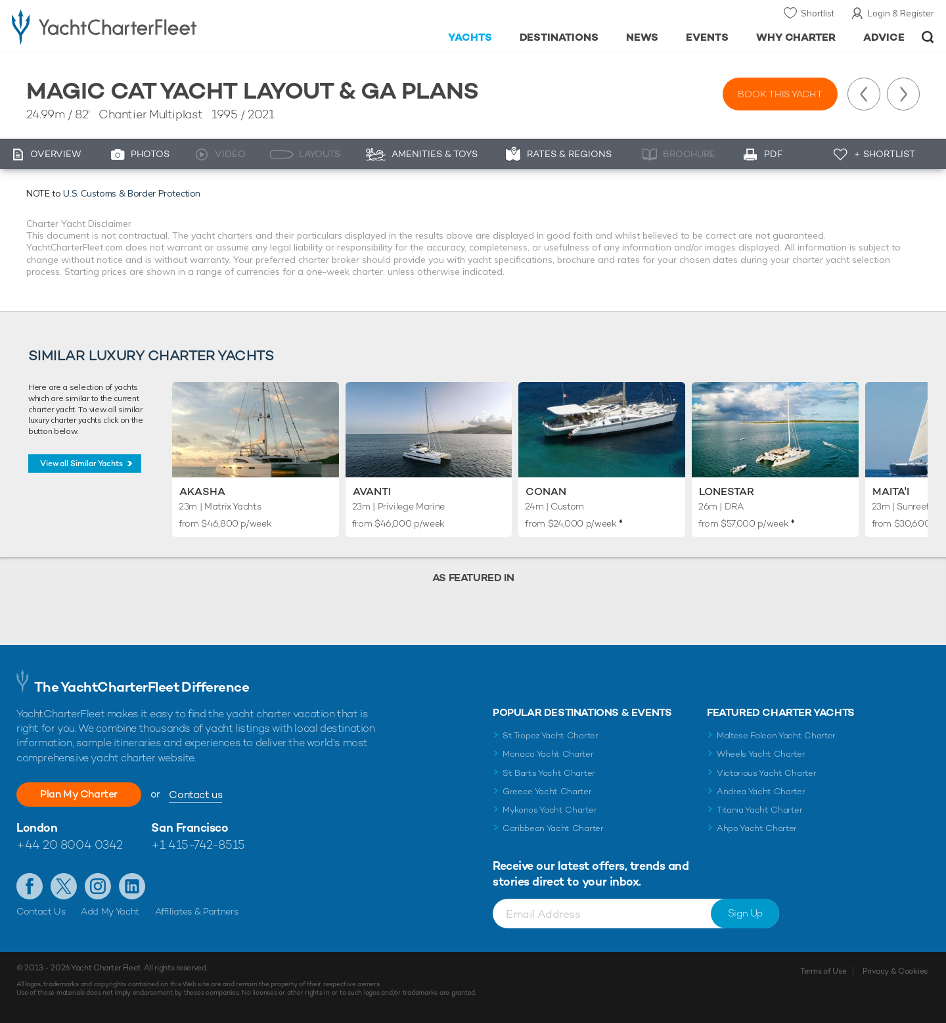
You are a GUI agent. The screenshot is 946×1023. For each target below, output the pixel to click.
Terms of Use (823, 971)
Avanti (372, 491)
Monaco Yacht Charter (548, 753)
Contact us (195, 794)
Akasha (202, 491)
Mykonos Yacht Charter (550, 809)
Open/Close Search (928, 37)
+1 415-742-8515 (197, 844)
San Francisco (189, 827)
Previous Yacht (863, 94)
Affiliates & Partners (196, 911)
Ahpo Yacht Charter (757, 828)
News (642, 37)
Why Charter (796, 37)
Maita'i (890, 491)
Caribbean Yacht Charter (553, 828)
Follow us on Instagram (98, 886)
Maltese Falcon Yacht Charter (776, 735)
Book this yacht (780, 94)
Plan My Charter (79, 794)
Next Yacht (903, 94)
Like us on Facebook (29, 886)
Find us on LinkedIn (132, 886)
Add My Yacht (110, 911)
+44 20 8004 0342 (69, 844)
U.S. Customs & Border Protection (131, 193)
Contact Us (41, 911)
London (36, 827)
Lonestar (726, 491)
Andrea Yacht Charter (761, 791)
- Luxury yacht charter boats (145, 26)
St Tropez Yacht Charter (550, 735)
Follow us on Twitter (64, 886)
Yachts (470, 37)
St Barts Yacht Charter (549, 772)
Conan (546, 491)
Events (707, 37)
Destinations (559, 37)
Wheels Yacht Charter (761, 753)
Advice (884, 37)
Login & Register (901, 13)
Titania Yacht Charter (759, 809)
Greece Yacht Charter (547, 791)
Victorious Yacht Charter (766, 772)
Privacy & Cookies (895, 971)
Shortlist (817, 13)
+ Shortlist (884, 154)
